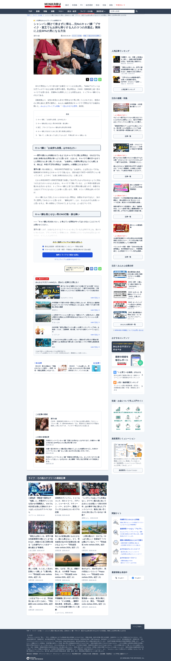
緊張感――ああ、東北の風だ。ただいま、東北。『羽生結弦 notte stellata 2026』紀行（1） (94, 601)
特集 (45, 11)
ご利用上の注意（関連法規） (90, 654)
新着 (38, 11)
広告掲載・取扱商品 (106, 654)
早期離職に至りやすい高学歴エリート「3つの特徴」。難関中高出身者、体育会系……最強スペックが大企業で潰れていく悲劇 (67, 604)
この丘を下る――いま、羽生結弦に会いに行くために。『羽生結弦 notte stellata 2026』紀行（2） (40, 602)
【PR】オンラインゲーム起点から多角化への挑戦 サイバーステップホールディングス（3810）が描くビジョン (135, 304)
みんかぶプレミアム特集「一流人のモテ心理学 (59, 106)
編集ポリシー (124, 654)
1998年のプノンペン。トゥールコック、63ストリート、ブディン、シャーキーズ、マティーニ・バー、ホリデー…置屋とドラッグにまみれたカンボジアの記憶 (67, 505)
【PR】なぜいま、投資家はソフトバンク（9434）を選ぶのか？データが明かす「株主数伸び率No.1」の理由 (135, 294)
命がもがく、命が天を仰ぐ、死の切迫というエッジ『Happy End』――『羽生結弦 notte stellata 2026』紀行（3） (94, 573)
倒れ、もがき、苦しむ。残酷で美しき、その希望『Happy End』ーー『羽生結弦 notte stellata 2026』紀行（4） (67, 573)
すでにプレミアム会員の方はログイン (67, 259)
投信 (97, 5)
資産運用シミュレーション (128, 470)
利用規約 (35, 654)
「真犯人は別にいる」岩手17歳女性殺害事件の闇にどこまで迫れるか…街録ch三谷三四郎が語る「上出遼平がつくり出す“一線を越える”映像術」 (40, 541)
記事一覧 (128, 136)
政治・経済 (72, 11)
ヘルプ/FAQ (116, 654)
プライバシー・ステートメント (62, 654)
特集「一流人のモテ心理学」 (92, 36)
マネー (61, 11)
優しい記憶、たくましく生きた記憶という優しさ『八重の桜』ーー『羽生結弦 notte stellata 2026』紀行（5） (40, 573)
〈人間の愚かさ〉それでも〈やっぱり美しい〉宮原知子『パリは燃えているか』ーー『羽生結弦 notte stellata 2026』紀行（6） (94, 541)
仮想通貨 (89, 5)
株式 (67, 5)
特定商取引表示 (76, 654)
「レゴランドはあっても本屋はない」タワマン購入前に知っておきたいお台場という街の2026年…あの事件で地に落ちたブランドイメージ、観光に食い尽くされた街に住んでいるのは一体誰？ (94, 506)
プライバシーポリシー (45, 654)
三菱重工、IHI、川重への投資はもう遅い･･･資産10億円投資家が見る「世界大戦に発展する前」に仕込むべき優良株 (132, 59)
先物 (104, 5)
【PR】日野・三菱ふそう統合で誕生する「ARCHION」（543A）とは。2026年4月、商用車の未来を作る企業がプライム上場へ (135, 284)
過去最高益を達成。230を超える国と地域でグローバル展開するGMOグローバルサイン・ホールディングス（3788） (135, 274)
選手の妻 (37, 36)
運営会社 (29, 654)
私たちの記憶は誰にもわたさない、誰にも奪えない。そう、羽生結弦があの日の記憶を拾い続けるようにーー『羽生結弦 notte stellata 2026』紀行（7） (67, 541)
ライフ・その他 (86, 11)
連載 (52, 11)
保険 (111, 5)
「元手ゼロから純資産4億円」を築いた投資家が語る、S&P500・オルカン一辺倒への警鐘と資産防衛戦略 (131, 80)
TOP (30, 11)
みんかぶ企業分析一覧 (128, 324)
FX (81, 5)
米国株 (74, 5)
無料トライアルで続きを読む (67, 255)
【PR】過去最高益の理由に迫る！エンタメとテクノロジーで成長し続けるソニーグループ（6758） (135, 315)
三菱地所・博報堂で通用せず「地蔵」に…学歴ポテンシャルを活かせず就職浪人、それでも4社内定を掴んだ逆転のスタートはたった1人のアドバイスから (40, 505)
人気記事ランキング (128, 89)
